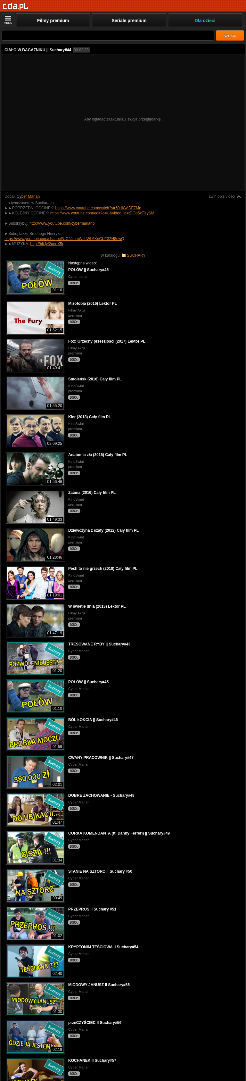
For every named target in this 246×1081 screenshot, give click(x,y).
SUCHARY (136, 255)
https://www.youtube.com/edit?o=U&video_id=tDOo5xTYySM (102, 213)
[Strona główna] (16, 6)
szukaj (230, 35)
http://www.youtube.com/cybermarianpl (62, 223)
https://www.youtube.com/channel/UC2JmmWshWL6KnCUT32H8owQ (64, 239)
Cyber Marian (28, 196)
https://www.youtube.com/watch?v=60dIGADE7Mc (98, 208)
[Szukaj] (108, 35)
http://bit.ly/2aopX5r (46, 244)
